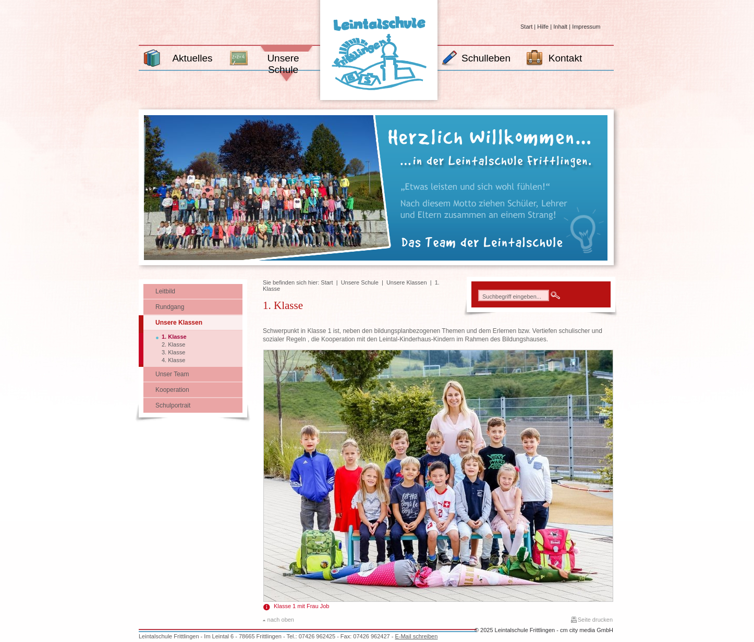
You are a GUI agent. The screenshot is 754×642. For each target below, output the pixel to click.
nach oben (280, 619)
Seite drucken (595, 619)
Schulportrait (172, 405)
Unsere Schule (283, 64)
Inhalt (560, 26)
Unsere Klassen (178, 322)
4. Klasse (173, 360)
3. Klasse (173, 352)
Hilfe (543, 26)
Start (526, 26)
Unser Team (172, 374)
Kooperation (172, 389)
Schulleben (485, 58)
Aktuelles (192, 58)
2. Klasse (173, 344)
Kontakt (565, 58)
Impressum (586, 26)
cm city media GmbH (586, 630)
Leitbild (165, 291)
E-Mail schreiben (416, 636)
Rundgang (169, 307)
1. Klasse (174, 337)
